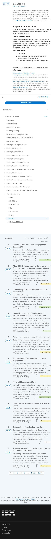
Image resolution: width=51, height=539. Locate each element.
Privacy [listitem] (4, 527)
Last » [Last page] (40, 473)
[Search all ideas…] (15, 97)
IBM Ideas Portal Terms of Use (25, 499)
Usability (26, 261)
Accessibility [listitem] (6, 533)
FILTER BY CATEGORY (11, 116)
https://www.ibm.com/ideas (22, 75)
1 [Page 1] (10, 473)
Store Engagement (22, 330)
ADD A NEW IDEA (25, 103)
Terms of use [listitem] (6, 530)
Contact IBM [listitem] (6, 524)
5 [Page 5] (24, 473)
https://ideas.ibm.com (37, 81)
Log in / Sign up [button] (43, 97)
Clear (46, 116)
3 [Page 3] (17, 473)
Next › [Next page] (33, 473)
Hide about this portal (19, 6)
